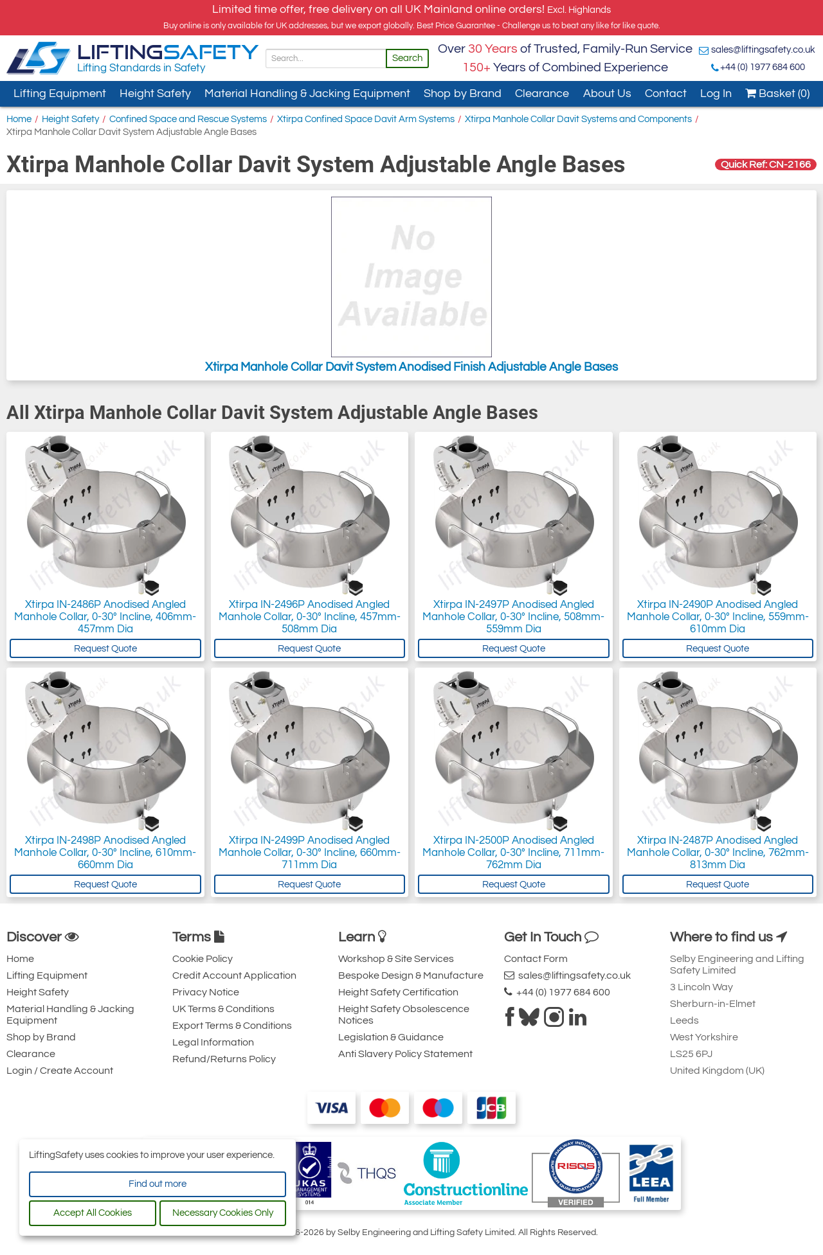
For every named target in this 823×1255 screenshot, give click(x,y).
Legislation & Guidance (391, 1037)
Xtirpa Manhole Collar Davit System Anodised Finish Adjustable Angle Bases (411, 285)
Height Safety (155, 93)
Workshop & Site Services (396, 959)
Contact (666, 93)
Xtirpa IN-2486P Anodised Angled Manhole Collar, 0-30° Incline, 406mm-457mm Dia (105, 617)
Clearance (542, 93)
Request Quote (105, 649)
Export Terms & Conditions (232, 1025)
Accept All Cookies (92, 1213)
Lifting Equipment (60, 93)
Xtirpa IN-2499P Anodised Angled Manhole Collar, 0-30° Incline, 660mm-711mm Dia (310, 853)
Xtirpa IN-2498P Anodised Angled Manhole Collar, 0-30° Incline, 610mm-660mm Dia (105, 853)
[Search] (326, 58)
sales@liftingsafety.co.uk (763, 50)
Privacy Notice (205, 992)
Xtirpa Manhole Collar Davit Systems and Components (578, 119)
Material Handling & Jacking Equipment (307, 93)
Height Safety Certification (398, 992)
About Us (607, 93)
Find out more (157, 1184)
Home (19, 119)
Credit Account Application (234, 975)
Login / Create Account (59, 1070)
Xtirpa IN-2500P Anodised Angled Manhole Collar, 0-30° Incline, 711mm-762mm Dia (513, 853)
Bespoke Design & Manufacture (411, 975)
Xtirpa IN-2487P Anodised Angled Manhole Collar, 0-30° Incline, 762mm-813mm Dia (718, 853)
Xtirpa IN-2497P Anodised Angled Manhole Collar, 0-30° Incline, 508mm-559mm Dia (513, 617)
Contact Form (536, 959)
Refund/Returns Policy (224, 1059)
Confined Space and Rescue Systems (188, 119)
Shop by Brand (463, 93)
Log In (716, 93)
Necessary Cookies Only (222, 1213)
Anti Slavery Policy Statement (405, 1054)
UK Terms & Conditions (223, 1009)
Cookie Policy (202, 959)
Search (407, 58)
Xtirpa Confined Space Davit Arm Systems (366, 119)
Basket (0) (777, 93)
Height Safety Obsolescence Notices (403, 1015)
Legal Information (213, 1042)
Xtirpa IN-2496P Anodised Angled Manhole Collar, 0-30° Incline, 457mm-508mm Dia (310, 617)
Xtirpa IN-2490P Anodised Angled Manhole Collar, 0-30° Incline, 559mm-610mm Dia (718, 617)
